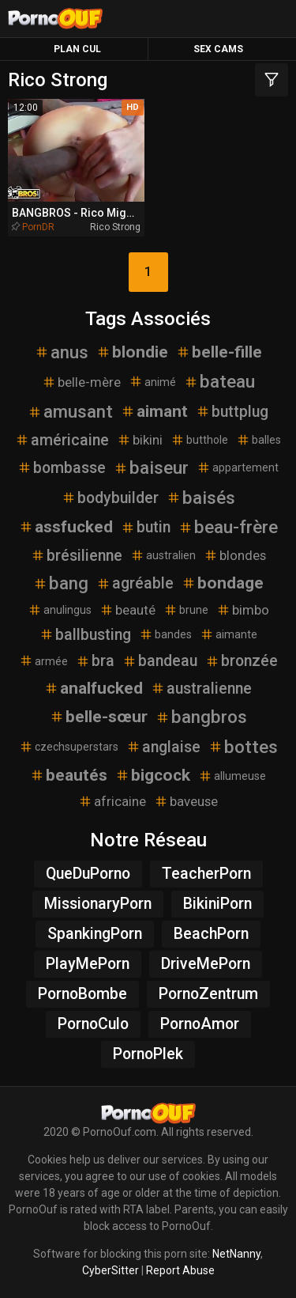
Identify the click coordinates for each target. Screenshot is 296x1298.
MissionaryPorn (98, 904)
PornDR (38, 227)
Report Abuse (180, 1270)
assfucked (66, 526)
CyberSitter (110, 1270)
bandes (165, 634)
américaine (62, 440)
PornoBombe (82, 994)
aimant (154, 411)
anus (61, 352)
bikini (140, 440)
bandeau (159, 661)
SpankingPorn (94, 934)
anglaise (163, 747)
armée (43, 660)
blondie (132, 351)
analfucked (93, 688)
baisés (201, 497)
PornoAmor (199, 1024)
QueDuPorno (88, 874)
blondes (235, 555)
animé (152, 381)
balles (258, 440)
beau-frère (228, 527)
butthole (199, 440)
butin (145, 527)
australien (163, 555)
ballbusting (85, 635)
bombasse (61, 468)
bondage (223, 582)
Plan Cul (77, 49)
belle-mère (81, 382)
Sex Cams (218, 49)
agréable (135, 583)
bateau (219, 381)
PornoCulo (93, 1024)
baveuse (186, 801)
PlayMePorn (87, 964)
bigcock (152, 775)
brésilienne (76, 556)
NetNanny (236, 1253)
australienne (201, 688)
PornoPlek (148, 1054)
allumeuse (232, 776)
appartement (238, 467)
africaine (112, 801)
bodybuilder (110, 498)
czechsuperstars (68, 747)
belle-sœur (99, 716)
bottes (243, 746)
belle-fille (219, 351)
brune (185, 610)
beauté (127, 610)
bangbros (201, 716)
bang (60, 583)
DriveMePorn (205, 964)
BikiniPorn (217, 904)
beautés (68, 775)
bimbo (242, 610)
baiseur (151, 467)
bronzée (241, 661)
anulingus (60, 610)
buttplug (232, 412)
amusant (70, 411)
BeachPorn (211, 934)
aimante (228, 634)
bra (95, 661)
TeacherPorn (206, 874)
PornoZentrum (208, 994)
